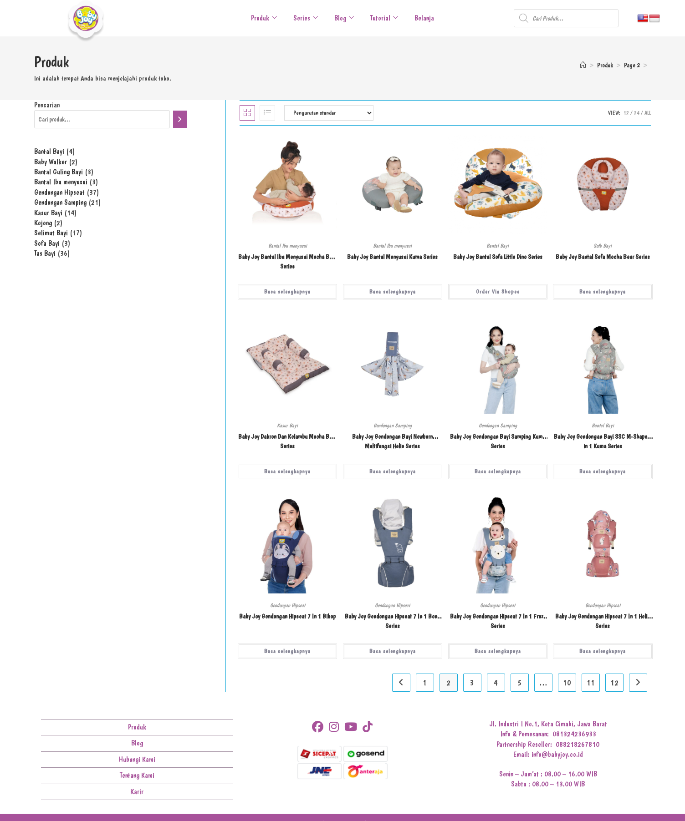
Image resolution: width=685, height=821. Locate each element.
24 (636, 113)
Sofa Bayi (602, 246)
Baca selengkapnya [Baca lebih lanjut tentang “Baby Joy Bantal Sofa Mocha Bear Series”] (602, 292)
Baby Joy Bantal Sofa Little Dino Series (497, 256)
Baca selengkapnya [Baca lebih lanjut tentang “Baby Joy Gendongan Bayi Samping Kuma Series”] (498, 471)
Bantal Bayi (497, 246)
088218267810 (577, 744)
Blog (344, 18)
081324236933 (574, 734)
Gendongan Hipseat (287, 605)
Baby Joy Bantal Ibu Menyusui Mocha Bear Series (287, 261)
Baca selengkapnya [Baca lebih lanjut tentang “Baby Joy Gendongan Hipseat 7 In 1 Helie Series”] (602, 651)
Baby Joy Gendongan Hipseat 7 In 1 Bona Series (392, 621)
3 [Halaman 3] (472, 682)
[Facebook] (317, 727)
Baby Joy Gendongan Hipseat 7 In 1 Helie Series (602, 621)
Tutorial (384, 18)
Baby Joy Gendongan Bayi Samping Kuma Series (497, 441)
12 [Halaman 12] (614, 682)
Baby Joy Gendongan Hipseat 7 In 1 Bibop (287, 616)
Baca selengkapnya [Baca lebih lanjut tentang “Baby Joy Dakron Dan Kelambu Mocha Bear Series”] (287, 471)
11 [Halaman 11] (591, 682)
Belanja (424, 18)
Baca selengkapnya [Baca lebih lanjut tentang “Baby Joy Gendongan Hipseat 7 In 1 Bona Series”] (392, 651)
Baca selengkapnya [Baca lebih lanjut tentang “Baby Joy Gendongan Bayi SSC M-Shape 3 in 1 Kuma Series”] (602, 471)
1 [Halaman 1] (425, 682)
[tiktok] (368, 727)
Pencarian (47, 105)
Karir (136, 791)
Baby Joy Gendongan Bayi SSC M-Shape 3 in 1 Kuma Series (603, 441)
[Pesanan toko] (328, 113)
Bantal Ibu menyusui (287, 246)
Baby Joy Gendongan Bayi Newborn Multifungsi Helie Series (392, 441)
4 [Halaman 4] (496, 682)
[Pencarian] (180, 119)
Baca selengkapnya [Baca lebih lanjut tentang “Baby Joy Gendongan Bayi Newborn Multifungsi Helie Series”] (392, 471)
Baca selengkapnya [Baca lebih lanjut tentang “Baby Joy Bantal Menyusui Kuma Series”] (392, 292)
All (647, 113)
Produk (264, 18)
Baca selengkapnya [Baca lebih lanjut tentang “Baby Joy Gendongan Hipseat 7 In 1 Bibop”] (287, 651)
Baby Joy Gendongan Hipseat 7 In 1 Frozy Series (498, 621)
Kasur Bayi (287, 425)
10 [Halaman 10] (567, 682)
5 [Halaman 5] (519, 682)
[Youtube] (350, 727)
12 (626, 113)
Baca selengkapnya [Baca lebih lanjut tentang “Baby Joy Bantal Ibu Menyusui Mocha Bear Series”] (287, 292)
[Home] (583, 65)
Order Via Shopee (498, 292)
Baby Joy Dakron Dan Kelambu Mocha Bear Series (287, 441)
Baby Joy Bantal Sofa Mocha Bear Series (603, 256)
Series (305, 18)
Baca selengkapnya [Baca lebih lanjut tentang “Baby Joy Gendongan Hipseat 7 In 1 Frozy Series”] (498, 651)
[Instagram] (334, 727)
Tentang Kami (137, 775)
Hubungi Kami (137, 759)
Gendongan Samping (392, 425)
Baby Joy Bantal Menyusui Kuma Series (392, 256)
